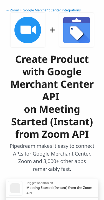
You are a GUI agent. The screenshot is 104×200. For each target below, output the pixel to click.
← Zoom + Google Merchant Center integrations (43, 10)
